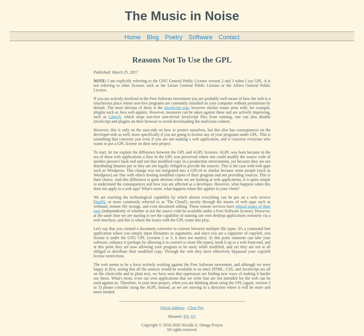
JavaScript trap (176, 108)
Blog (153, 37)
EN (186, 316)
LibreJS (114, 117)
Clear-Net (196, 308)
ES (193, 316)
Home (133, 37)
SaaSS (100, 202)
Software (201, 37)
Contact (229, 37)
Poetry (174, 37)
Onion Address (172, 308)
